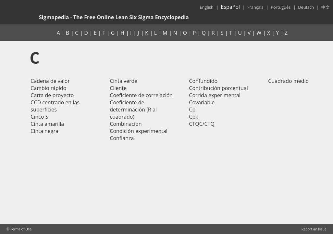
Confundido (203, 80)
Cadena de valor (50, 80)
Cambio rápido (48, 88)
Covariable (202, 102)
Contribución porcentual (218, 88)
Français (255, 7)
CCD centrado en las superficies (55, 106)
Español (230, 6)
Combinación (126, 123)
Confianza (122, 138)
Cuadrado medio (288, 80)
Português (280, 7)
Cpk (193, 116)
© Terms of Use (18, 229)
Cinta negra (44, 131)
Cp (192, 109)
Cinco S (39, 116)
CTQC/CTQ (202, 123)
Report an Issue (314, 229)
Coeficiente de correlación (141, 95)
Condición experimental (138, 131)
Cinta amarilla (47, 123)
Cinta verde (123, 80)
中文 (325, 7)
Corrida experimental (214, 95)
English (206, 7)
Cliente (118, 88)
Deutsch (306, 7)
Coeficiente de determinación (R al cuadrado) (133, 109)
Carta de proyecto (52, 95)
